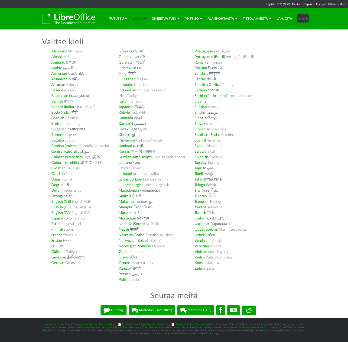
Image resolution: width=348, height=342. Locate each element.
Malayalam (127, 201)
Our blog (114, 310)
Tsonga (200, 201)
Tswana (201, 207)
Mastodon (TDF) (195, 310)
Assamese (59, 79)
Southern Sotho (207, 135)
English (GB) (61, 201)
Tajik (198, 168)
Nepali (124, 229)
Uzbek (200, 235)
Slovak (200, 124)
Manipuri (126, 207)
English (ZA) (61, 213)
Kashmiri (126, 124)
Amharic (58, 62)
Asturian (58, 85)
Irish (122, 96)
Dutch (56, 190)
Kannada (126, 118)
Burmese (58, 135)
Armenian (59, 73)
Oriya (123, 257)
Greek (123, 51)
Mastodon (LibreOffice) (152, 310)
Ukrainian (202, 224)
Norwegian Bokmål (134, 240)
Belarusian (59, 96)
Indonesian (127, 90)
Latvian (124, 168)
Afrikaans (59, 51)
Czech (56, 174)
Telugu (200, 185)
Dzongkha (59, 196)
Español (309, 4)
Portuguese (204, 51)
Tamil (199, 174)
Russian (201, 68)
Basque (57, 90)
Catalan (57, 140)
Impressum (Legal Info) (57, 324)
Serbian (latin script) (211, 96)
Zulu (198, 268)
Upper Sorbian (206, 229)
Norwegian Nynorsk (135, 246)
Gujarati (125, 62)
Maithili (125, 196)
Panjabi (125, 268)
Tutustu (118, 18)
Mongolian (127, 218)
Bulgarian (59, 129)
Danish (57, 179)
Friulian (57, 246)
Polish (124, 279)
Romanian (203, 62)
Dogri (55, 185)
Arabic (56, 68)
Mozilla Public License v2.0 (249, 327)
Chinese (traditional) (67, 163)
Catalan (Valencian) (66, 146)
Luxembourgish (131, 185)
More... (343, 4)
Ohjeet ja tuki (165, 18)
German (57, 263)
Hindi (123, 73)
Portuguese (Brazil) (210, 57)
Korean (124, 151)
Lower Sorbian (130, 179)
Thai (198, 190)
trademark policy (160, 333)
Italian (124, 101)
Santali (200, 79)
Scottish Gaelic (207, 85)
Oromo (124, 263)
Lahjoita (284, 18)
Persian (125, 274)
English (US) (61, 207)
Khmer (124, 135)
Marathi (125, 213)
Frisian (56, 240)
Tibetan (201, 196)
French (56, 235)
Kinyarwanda (129, 140)
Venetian (202, 246)
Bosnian (57, 118)
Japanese (126, 107)
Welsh (200, 257)
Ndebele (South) (132, 224)
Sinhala (200, 118)
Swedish (201, 157)
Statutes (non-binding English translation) (145, 324)
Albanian (58, 57)
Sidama (200, 101)
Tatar (199, 179)
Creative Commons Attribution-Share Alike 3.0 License (110, 327)
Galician (58, 252)
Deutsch (297, 4)
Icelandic (126, 85)
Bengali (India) (62, 107)
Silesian (201, 107)
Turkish (200, 213)
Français (321, 4)
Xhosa (200, 263)
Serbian (201, 90)
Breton (56, 124)
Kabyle (124, 112)
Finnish (57, 229)
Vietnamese (204, 252)
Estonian (58, 224)
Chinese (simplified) (67, 157)
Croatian (58, 168)
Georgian (58, 257)
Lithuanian (127, 174)
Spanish (201, 140)
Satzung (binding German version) (194, 324)
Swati (199, 151)
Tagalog (201, 163)
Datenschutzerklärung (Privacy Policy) (93, 324)
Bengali (57, 101)
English (270, 4)
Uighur (200, 218)
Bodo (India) (61, 112)
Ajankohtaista (222, 18)
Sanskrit (201, 73)
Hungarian (127, 79)
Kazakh (124, 129)
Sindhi (200, 112)
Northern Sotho (131, 235)
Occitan (125, 252)
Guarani (125, 57)
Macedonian (129, 190)
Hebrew (125, 68)
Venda (200, 240)
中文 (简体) (283, 4)
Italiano (332, 4)
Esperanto (59, 218)
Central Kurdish (64, 151)
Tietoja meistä (257, 18)
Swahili (201, 146)
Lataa (139, 18)
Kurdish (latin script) (135, 157)
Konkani (125, 146)
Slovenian (202, 129)
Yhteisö (193, 18)
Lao (121, 163)
